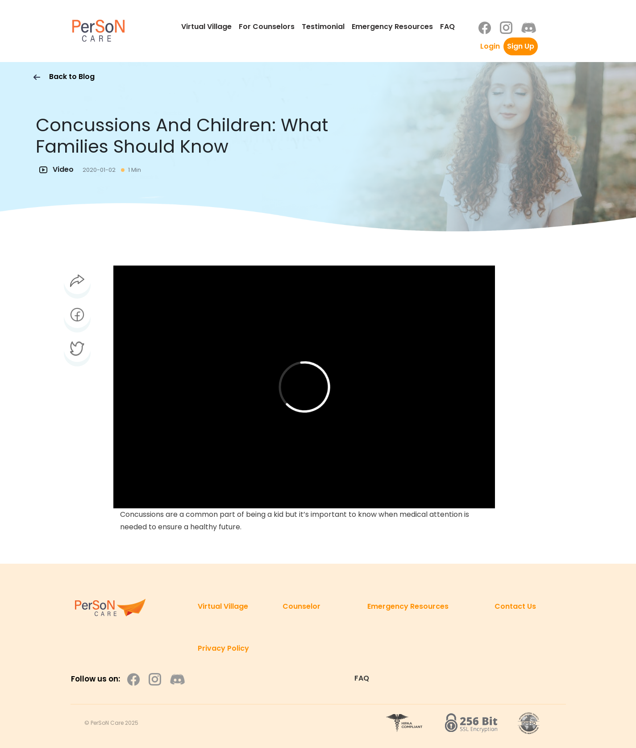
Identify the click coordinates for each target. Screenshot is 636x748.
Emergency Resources (392, 26)
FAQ (447, 26)
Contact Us (515, 606)
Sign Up (520, 46)
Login (490, 46)
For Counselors (267, 26)
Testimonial (323, 26)
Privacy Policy (223, 648)
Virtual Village (206, 26)
